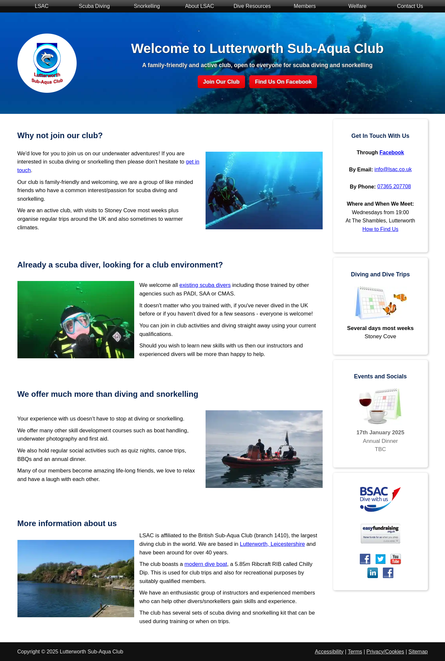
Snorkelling (143, 7)
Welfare (354, 7)
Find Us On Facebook (283, 82)
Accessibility (329, 651)
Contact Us (406, 7)
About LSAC (196, 7)
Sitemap (418, 651)
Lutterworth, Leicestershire (272, 544)
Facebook (392, 152)
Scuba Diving (91, 7)
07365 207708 (394, 186)
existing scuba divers (205, 285)
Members (301, 7)
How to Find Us (380, 229)
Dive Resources (249, 7)
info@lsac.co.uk (393, 169)
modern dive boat (206, 564)
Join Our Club (221, 82)
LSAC (38, 7)
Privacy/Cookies (385, 651)
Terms (355, 651)
